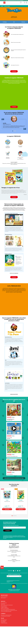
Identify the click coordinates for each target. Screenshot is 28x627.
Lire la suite (4, 538)
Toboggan (21, 500)
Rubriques (23, 21)
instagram (13, 570)
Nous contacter (3, 597)
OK (20, 576)
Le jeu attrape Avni (10, 474)
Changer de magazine (4, 607)
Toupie (7, 500)
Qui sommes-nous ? (4, 619)
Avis (14, 21)
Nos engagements (3, 620)
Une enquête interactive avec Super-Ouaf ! (10, 419)
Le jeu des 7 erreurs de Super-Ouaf (12, 456)
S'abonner (14, 71)
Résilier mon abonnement (5, 608)
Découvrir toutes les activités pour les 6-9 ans (14, 478)
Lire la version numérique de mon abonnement (8, 609)
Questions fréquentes (4, 596)
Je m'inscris (7, 530)
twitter (19, 570)
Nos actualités (3, 621)
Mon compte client (4, 602)
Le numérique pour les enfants (5, 616)
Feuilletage (5, 21)
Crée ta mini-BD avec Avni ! (9, 438)
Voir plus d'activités (14, 394)
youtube (17, 570)
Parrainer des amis (4, 606)
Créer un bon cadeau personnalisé (6, 611)
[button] (24, 2)
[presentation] (27, 21)
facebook (15, 570)
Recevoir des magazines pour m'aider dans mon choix (9, 610)
